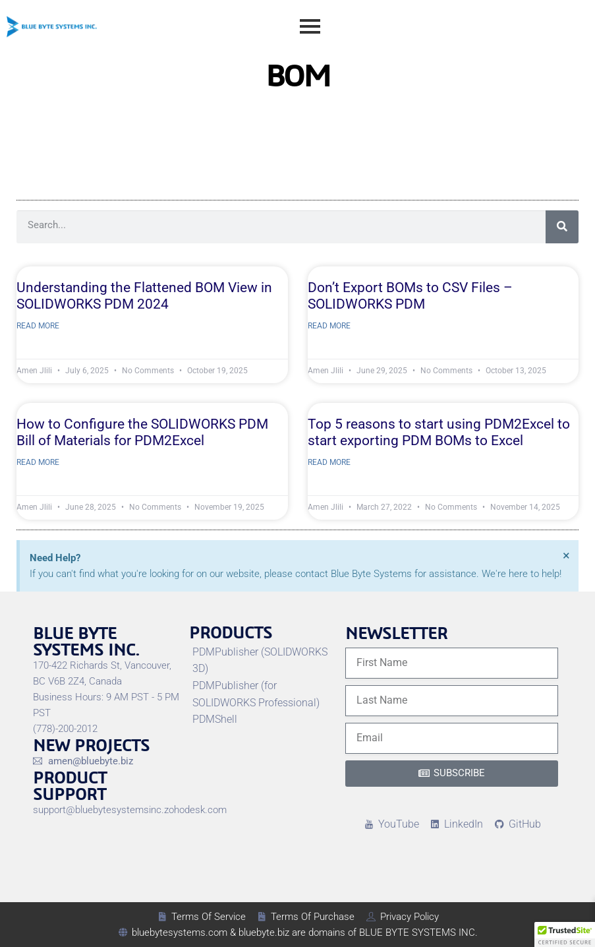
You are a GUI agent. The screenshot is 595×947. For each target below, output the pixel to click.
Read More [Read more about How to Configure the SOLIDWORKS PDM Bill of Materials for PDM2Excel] (37, 462)
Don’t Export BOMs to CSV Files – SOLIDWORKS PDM (410, 296)
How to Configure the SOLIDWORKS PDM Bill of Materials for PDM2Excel (142, 432)
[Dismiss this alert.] (566, 555)
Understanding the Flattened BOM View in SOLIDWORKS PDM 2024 (144, 296)
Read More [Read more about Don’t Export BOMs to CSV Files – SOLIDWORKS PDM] (329, 325)
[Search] (562, 226)
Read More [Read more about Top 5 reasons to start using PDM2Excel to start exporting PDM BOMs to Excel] (329, 462)
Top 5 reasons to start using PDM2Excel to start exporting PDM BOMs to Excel (439, 432)
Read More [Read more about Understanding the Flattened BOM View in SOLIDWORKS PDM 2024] (37, 325)
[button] (564, 934)
